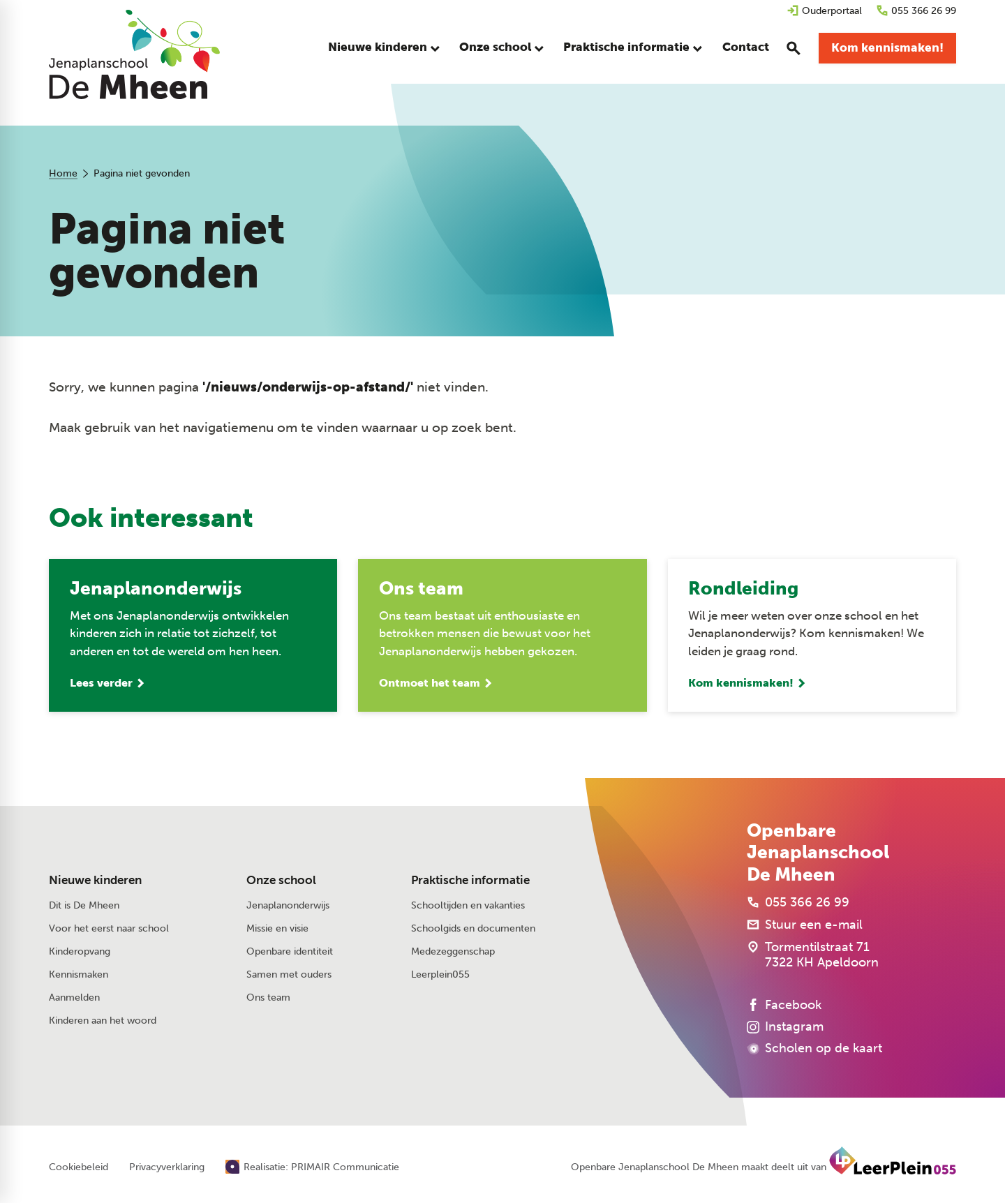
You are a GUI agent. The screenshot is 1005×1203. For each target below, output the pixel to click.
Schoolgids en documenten (473, 929)
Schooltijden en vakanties (468, 906)
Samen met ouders (289, 975)
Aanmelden (74, 998)
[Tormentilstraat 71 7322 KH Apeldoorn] (813, 955)
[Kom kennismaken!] (887, 48)
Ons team (268, 998)
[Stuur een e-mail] (805, 925)
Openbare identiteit (289, 952)
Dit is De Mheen (84, 906)
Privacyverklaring (166, 1168)
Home (63, 173)
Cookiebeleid (78, 1168)
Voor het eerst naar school (109, 929)
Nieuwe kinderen (95, 881)
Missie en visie (277, 929)
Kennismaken (78, 975)
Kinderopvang (79, 952)
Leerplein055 (440, 975)
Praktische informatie (470, 881)
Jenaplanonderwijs (287, 906)
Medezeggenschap (453, 952)
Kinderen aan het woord (102, 1022)
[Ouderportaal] (824, 10)
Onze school (281, 881)
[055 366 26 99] (916, 10)
